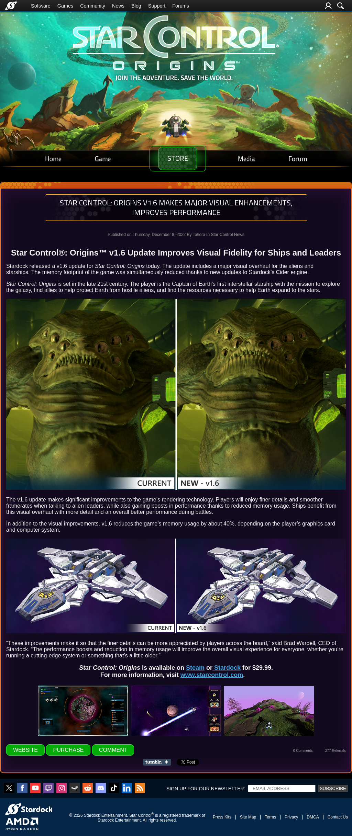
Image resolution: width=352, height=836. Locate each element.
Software (41, 6)
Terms (270, 817)
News (118, 6)
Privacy (291, 817)
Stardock (226, 667)
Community (92, 6)
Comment (113, 750)
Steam (195, 667)
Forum (299, 158)
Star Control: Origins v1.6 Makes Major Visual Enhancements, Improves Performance (176, 207)
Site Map (248, 817)
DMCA (313, 817)
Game (98, 158)
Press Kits (222, 817)
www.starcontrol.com (211, 674)
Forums (180, 6)
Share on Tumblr (159, 762)
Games (65, 6)
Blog (136, 6)
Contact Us (338, 817)
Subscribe (333, 788)
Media (251, 158)
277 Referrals (335, 751)
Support (156, 6)
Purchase (68, 750)
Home (51, 158)
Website (25, 750)
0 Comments (303, 751)
